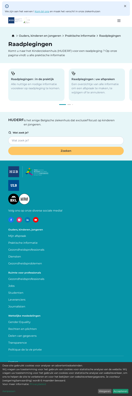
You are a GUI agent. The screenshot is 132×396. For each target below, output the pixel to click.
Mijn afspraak (17, 236)
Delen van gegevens (22, 335)
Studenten (15, 292)
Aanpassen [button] (8, 391)
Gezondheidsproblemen (25, 263)
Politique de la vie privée (25, 349)
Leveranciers (16, 299)
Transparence (17, 342)
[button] (62, 104)
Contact (13, 361)
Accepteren (120, 391)
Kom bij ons (42, 11)
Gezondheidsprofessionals (26, 249)
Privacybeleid (38, 384)
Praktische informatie (80, 35)
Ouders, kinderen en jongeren (40, 35)
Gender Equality (19, 322)
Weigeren (105, 391)
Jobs (11, 285)
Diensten (14, 256)
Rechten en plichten (22, 329)
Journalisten (16, 306)
